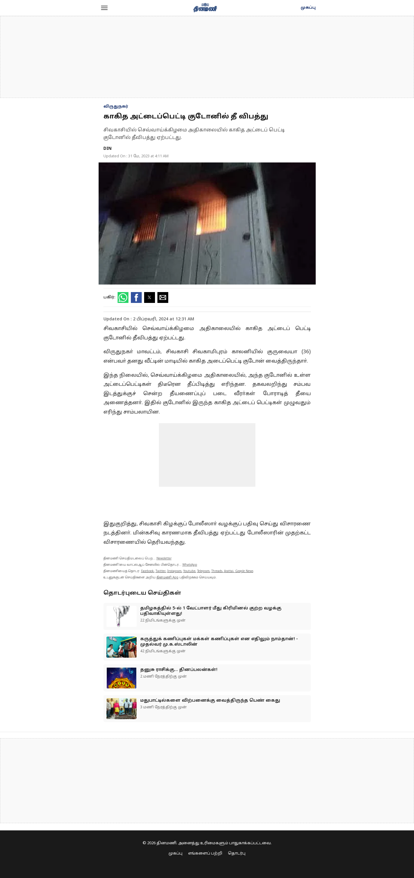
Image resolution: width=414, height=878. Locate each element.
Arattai (228, 571)
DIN (107, 148)
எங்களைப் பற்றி (205, 853)
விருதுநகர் (115, 106)
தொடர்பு (236, 853)
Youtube (189, 571)
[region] (207, 57)
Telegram (203, 571)
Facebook (147, 571)
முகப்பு (308, 7)
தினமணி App (167, 578)
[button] (104, 7)
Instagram (174, 571)
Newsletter (164, 559)
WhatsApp (189, 565)
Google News (244, 571)
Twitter (161, 571)
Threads (216, 571)
